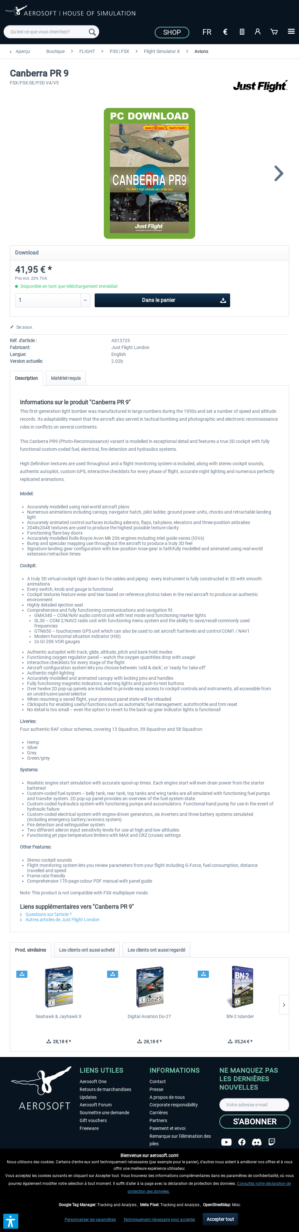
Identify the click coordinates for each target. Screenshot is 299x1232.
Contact (158, 1081)
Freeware (89, 1128)
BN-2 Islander (240, 1016)
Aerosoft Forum (96, 1104)
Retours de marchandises (105, 1089)
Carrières (159, 1112)
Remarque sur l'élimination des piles (180, 1140)
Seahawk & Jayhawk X (59, 1016)
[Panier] (274, 31)
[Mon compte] (258, 31)
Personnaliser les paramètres (90, 1219)
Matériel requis (66, 378)
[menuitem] (51, 31)
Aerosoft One (93, 1081)
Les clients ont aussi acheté (87, 950)
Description (26, 378)
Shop (172, 32)
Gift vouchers (93, 1120)
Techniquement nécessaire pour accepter (159, 1219)
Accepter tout (220, 1219)
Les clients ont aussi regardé (156, 950)
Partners (158, 1120)
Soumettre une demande (104, 1112)
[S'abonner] (255, 1122)
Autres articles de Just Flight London (60, 919)
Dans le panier (184, 299)
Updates (88, 1097)
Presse (156, 1089)
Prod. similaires (30, 950)
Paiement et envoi (167, 1128)
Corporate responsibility (174, 1104)
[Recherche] (92, 31)
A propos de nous (167, 1097)
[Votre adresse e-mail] (254, 1104)
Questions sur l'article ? (46, 914)
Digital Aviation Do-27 (149, 1016)
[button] (10, 1221)
